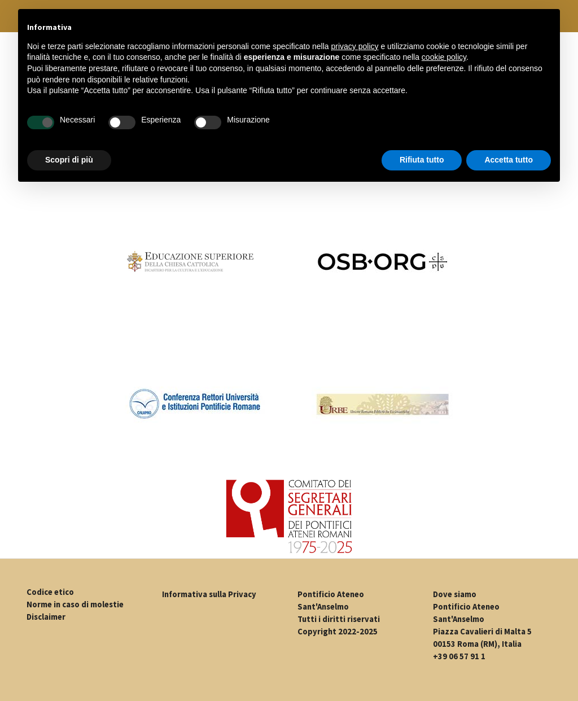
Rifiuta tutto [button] (422, 159)
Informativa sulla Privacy (209, 594)
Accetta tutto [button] (508, 159)
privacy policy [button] (355, 46)
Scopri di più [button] (69, 159)
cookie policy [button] (444, 57)
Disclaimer (46, 617)
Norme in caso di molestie (75, 604)
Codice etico (50, 592)
